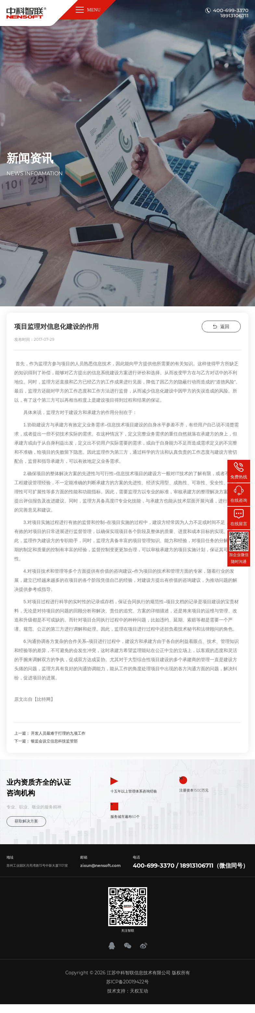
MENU (89, 9)
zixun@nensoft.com (101, 865)
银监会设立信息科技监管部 (54, 741)
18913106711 (234, 15)
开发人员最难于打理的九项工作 (58, 733)
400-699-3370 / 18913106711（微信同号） (191, 865)
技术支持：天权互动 (127, 990)
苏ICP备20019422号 (127, 981)
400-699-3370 (231, 10)
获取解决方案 (25, 821)
